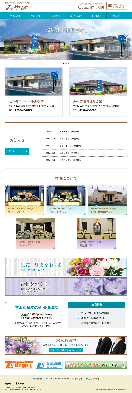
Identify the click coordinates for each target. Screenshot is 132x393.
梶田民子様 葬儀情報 (69, 132)
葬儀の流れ (15, 16)
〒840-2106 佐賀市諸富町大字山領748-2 (29, 106)
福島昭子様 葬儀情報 (69, 153)
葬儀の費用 (35, 16)
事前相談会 (96, 16)
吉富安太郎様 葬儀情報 (70, 146)
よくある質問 (76, 16)
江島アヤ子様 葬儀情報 (70, 160)
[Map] (52, 106)
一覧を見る (12, 151)
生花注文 (117, 16)
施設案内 (56, 16)
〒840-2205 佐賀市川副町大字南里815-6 (93, 106)
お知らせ (78, 379)
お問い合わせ (93, 379)
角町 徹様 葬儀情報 (69, 139)
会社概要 (39, 379)
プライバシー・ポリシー (59, 379)
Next (129, 40)
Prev (3, 40)
